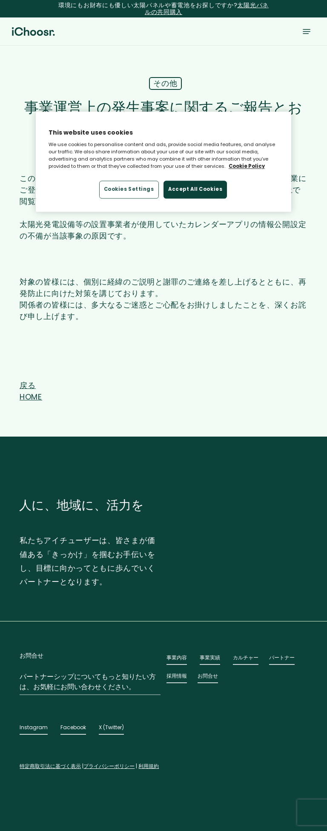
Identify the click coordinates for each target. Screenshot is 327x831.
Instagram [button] (34, 727)
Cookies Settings (129, 189)
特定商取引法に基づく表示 (50, 766)
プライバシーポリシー (109, 766)
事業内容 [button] (176, 657)
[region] (163, 162)
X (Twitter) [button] (111, 727)
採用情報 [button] (176, 675)
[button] (306, 31)
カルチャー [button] (245, 657)
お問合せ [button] (208, 675)
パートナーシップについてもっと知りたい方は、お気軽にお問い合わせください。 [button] (88, 682)
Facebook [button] (73, 727)
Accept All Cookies (195, 189)
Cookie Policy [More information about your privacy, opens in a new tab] (247, 166)
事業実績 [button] (210, 657)
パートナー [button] (282, 657)
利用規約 (148, 766)
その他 (165, 83)
